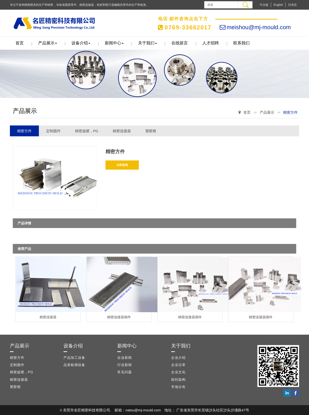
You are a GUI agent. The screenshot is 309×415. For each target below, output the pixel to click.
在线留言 (179, 43)
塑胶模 (150, 131)
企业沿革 (178, 365)
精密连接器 (122, 131)
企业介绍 (178, 358)
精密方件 (290, 112)
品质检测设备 (74, 365)
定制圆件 (53, 131)
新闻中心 (114, 43)
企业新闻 (124, 358)
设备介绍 (80, 43)
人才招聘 (210, 43)
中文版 (264, 5)
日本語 (292, 5)
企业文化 (178, 372)
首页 (19, 43)
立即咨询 (122, 165)
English (278, 5)
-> (255, 112)
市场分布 (178, 387)
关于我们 (147, 43)
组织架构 (178, 379)
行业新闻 (124, 365)
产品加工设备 (74, 358)
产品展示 (47, 43)
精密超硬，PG (86, 131)
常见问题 (124, 372)
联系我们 (241, 43)
